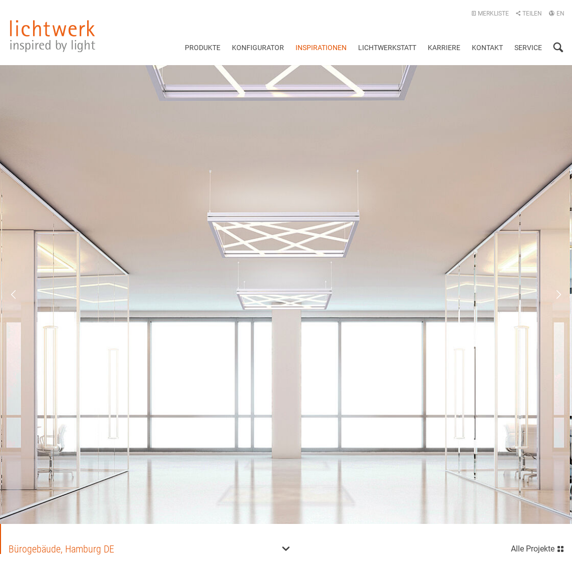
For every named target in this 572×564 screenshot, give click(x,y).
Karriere (444, 48)
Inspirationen (321, 48)
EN (556, 13)
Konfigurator (258, 48)
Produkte (202, 48)
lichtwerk (52, 36)
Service (528, 48)
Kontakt (487, 48)
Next (552, 295)
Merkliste (490, 13)
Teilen (528, 13)
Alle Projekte (537, 547)
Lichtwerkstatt (387, 48)
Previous (20, 295)
